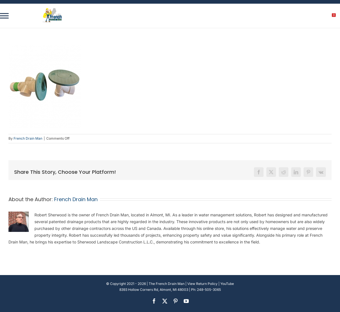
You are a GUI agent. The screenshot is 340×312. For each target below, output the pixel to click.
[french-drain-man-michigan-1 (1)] (52, 9)
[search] (303, 16)
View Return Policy (202, 284)
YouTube (227, 284)
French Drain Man (28, 138)
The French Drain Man (167, 284)
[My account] (315, 16)
